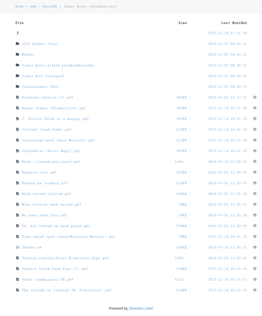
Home (19, 6)
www (33, 6)
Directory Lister (141, 308)
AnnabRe (49, 6)
